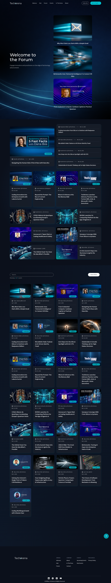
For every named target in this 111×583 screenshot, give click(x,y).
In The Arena (59, 3)
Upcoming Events (81, 560)
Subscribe (85, 3)
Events (51, 3)
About (66, 3)
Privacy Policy (92, 560)
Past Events (80, 563)
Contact (69, 566)
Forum (45, 3)
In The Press (70, 563)
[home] (15, 3)
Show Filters (93, 277)
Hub (40, 3)
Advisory (34, 3)
